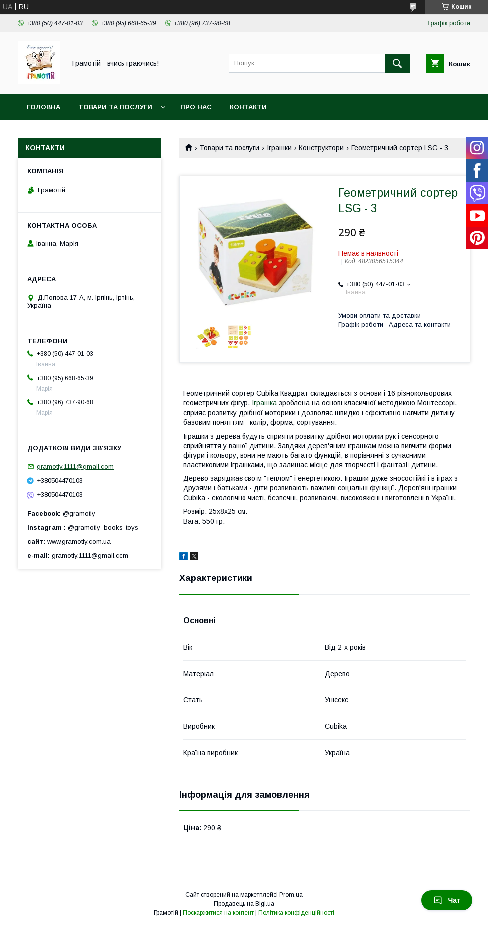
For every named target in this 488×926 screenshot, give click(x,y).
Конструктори (321, 148)
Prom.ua (291, 894)
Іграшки (279, 148)
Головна (43, 107)
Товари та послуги (115, 107)
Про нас (196, 107)
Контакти (248, 107)
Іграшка (264, 403)
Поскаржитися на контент (218, 912)
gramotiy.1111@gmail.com (75, 466)
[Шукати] (397, 63)
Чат (446, 900)
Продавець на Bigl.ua (244, 903)
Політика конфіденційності (296, 912)
